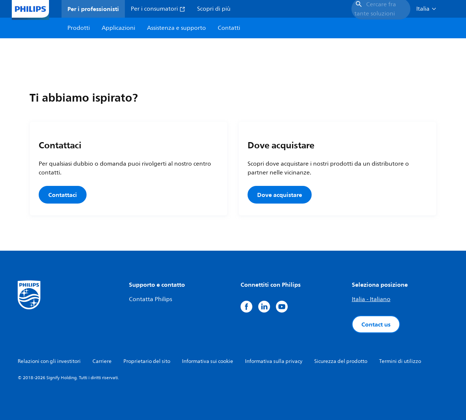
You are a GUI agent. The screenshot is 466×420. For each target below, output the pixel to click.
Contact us (375, 324)
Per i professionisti (93, 8)
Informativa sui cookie (207, 361)
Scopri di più (214, 8)
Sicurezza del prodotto (340, 361)
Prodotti (78, 28)
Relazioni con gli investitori (49, 361)
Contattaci (62, 195)
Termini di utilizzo (400, 361)
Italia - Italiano (371, 299)
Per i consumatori (158, 8)
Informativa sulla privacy (273, 361)
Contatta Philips (150, 299)
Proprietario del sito (146, 361)
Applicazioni (118, 28)
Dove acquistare (279, 195)
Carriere (102, 361)
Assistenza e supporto (176, 28)
